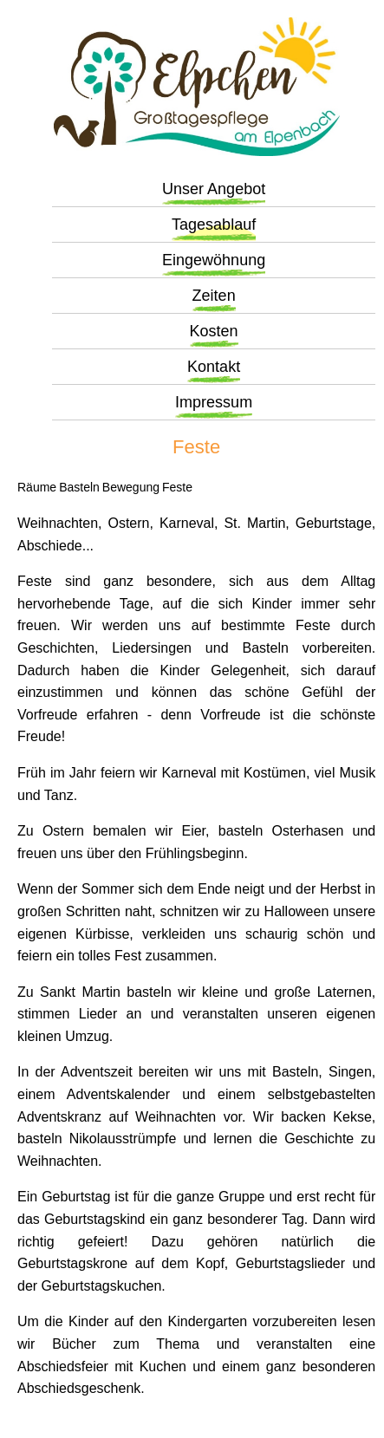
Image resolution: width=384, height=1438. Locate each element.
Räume (36, 487)
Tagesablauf (214, 224)
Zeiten (214, 295)
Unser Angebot (213, 189)
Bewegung (130, 487)
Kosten (214, 331)
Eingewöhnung (213, 260)
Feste (177, 487)
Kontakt (213, 366)
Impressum (213, 402)
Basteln (79, 487)
